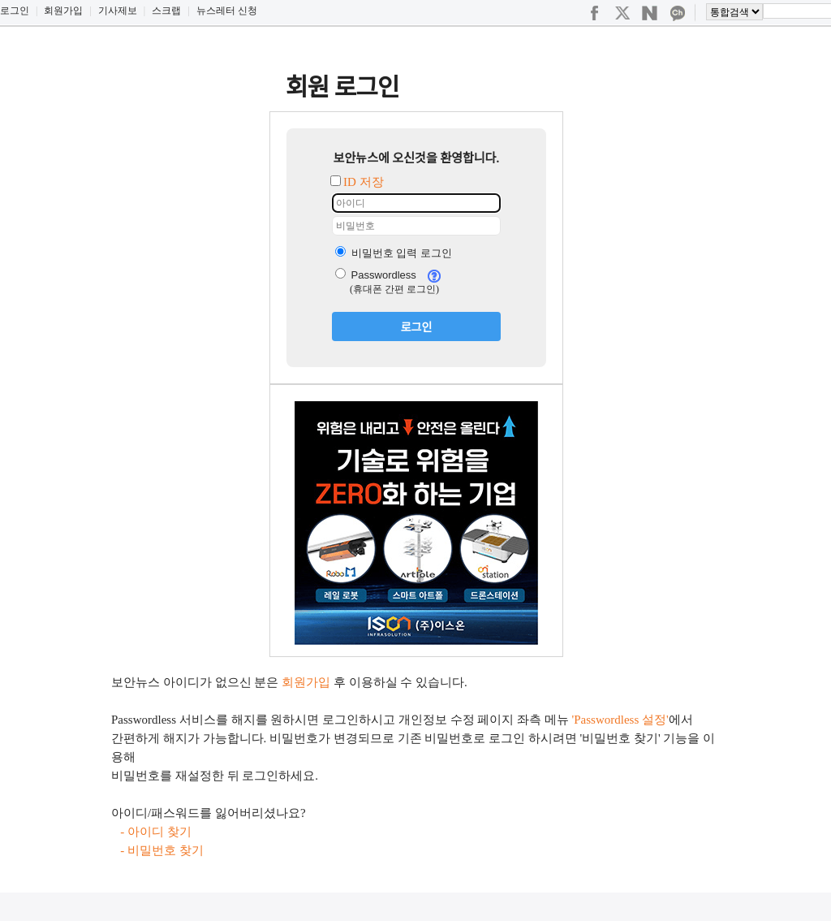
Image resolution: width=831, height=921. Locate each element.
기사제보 (117, 10)
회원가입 (63, 10)
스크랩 (166, 10)
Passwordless (375, 275)
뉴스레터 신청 (226, 10)
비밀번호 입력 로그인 (393, 253)
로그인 (14, 10)
